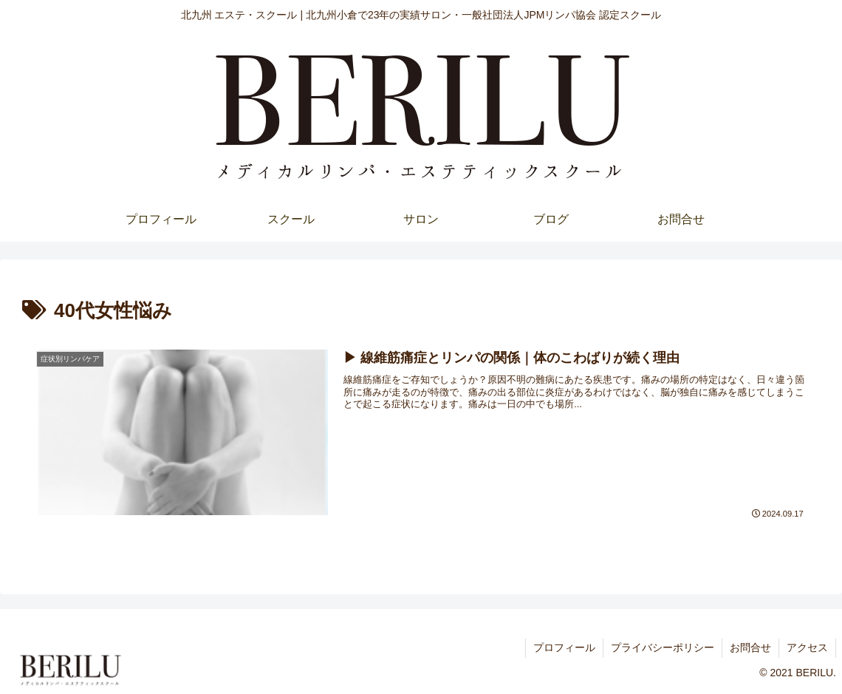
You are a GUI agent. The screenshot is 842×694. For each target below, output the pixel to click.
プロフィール (564, 647)
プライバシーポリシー (662, 647)
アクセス (807, 647)
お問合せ (750, 647)
